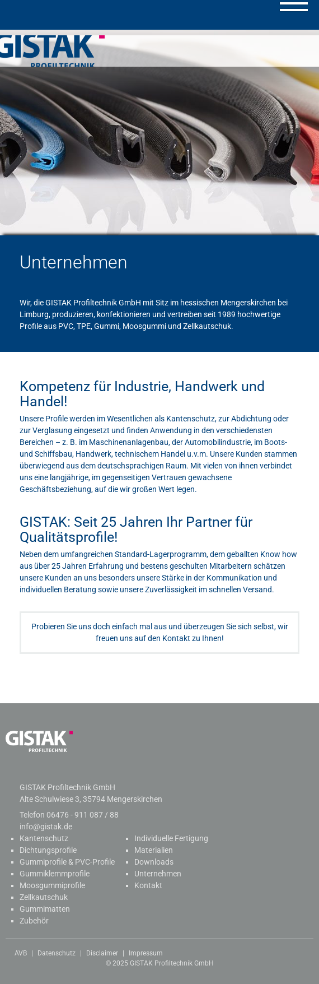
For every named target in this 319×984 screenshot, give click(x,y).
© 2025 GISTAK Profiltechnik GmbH (160, 963)
